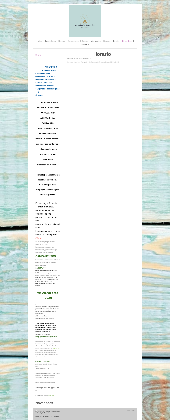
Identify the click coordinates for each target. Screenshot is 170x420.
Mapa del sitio (55, 411)
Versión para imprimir (43, 411)
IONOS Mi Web (54, 416)
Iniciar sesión (131, 410)
